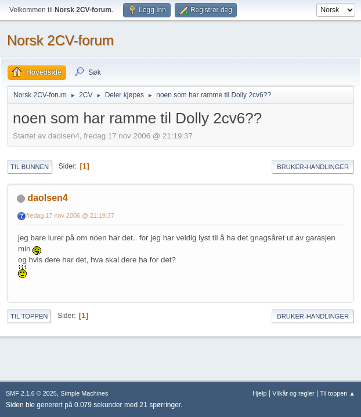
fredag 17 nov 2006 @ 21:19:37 (70, 215)
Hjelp (259, 393)
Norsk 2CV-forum (60, 40)
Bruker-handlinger (313, 166)
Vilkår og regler (293, 393)
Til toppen (29, 316)
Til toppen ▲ (337, 393)
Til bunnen (29, 166)
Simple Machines (84, 393)
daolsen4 (47, 198)
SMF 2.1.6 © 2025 (31, 393)
